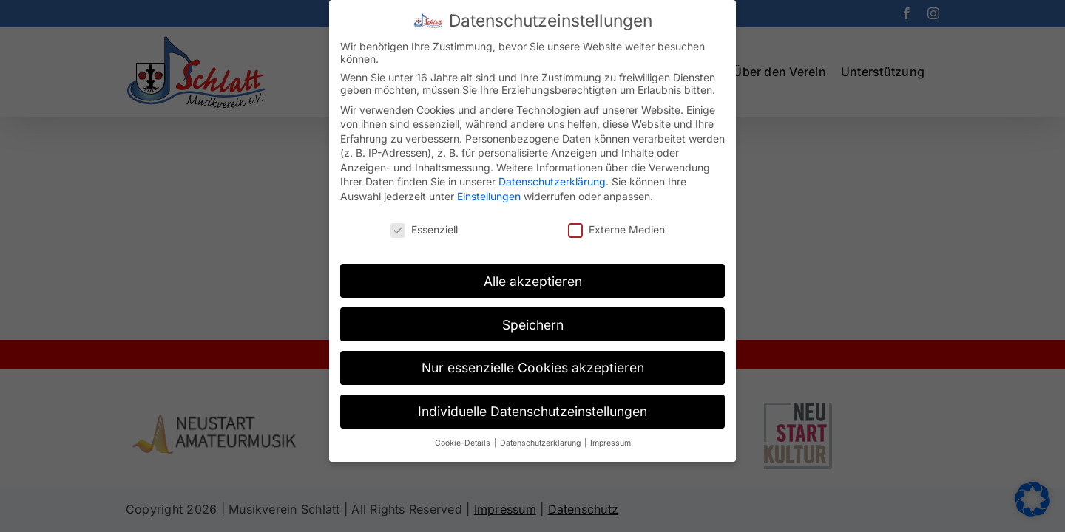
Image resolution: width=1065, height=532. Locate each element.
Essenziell (424, 220)
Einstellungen (489, 186)
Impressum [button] (610, 434)
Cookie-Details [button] (464, 434)
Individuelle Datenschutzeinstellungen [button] (532, 402)
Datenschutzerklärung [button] (541, 434)
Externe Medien (616, 220)
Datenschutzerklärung (552, 172)
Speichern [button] (533, 315)
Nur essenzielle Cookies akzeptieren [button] (533, 358)
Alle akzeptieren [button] (533, 271)
